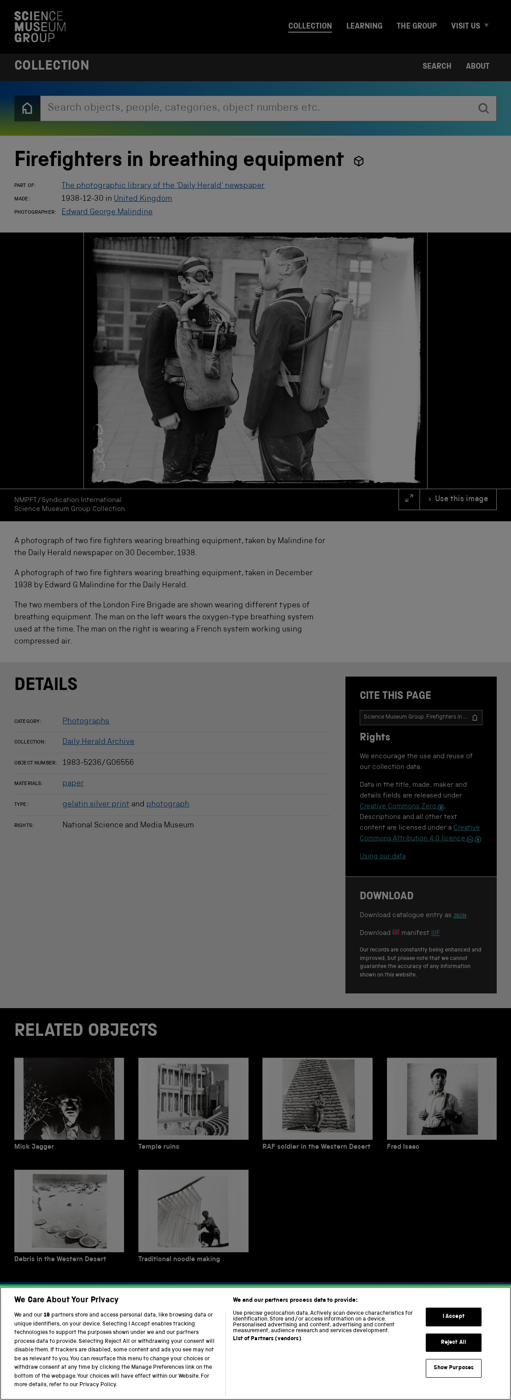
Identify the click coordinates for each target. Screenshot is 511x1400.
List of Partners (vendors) (267, 1380)
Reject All (453, 1383)
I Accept (454, 1357)
